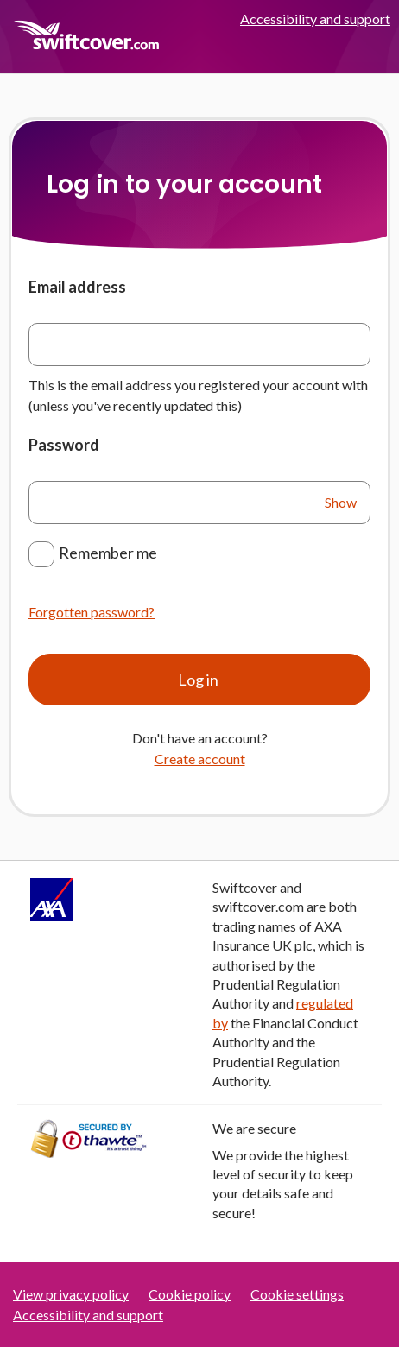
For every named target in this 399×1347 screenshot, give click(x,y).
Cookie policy (190, 1294)
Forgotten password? (91, 612)
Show (341, 502)
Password (63, 444)
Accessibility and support (315, 18)
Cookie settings (297, 1294)
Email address (77, 286)
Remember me (108, 552)
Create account (200, 758)
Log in (199, 679)
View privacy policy (71, 1294)
